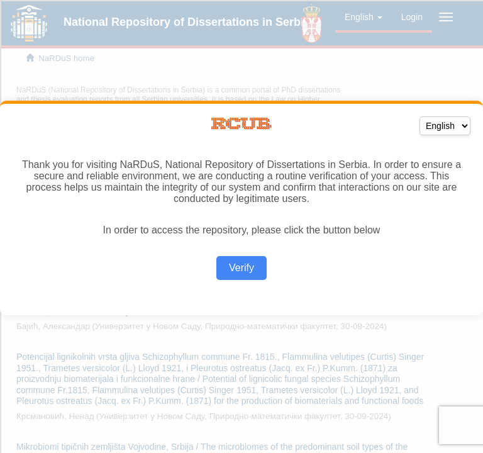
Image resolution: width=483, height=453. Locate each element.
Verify (241, 267)
